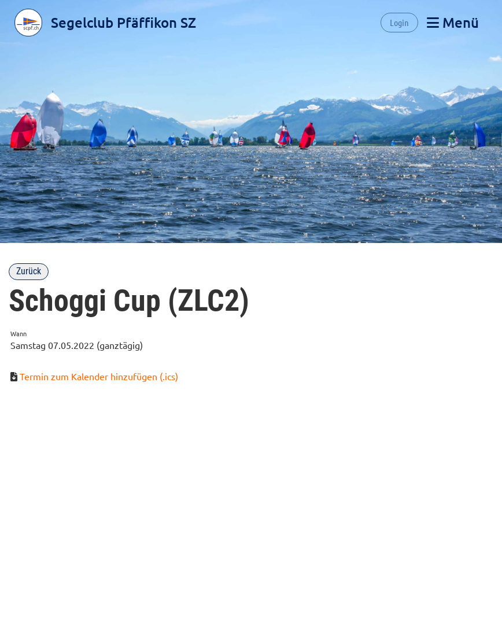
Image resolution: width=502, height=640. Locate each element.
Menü (453, 22)
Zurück (28, 271)
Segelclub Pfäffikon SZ (123, 22)
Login (399, 22)
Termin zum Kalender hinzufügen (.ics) (99, 376)
